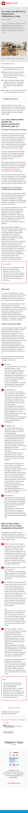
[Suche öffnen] (20, 3)
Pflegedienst (22, 165)
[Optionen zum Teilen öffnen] (14, 38)
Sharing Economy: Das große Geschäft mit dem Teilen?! (10, 712)
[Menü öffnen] (25, 3)
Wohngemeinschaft (19, 151)
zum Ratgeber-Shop (14, 783)
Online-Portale (13, 169)
